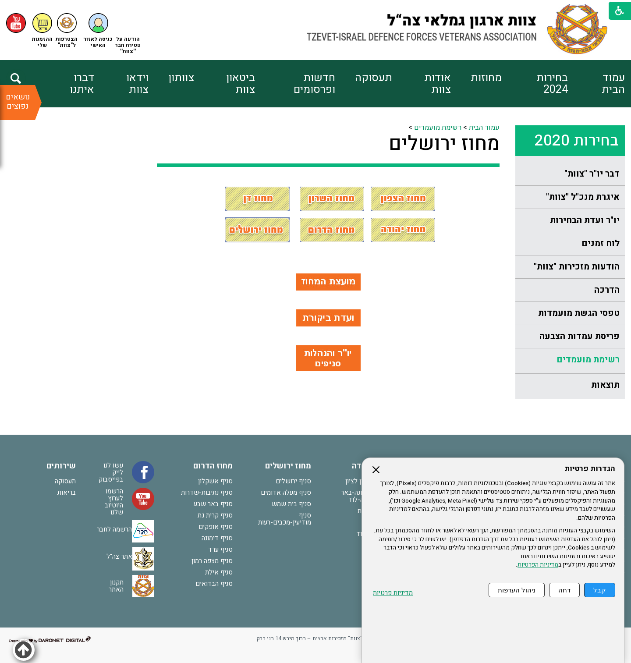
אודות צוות (437, 84)
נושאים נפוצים (18, 101)
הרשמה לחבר (114, 529)
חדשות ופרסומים (314, 84)
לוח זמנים (600, 243)
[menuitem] (596, 83)
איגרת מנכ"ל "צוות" (583, 197)
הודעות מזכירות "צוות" (577, 266)
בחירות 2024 (552, 84)
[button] (98, 31)
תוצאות (605, 385)
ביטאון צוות (240, 84)
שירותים (61, 466)
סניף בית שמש (291, 504)
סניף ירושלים (293, 481)
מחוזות (486, 78)
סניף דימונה (217, 538)
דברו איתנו (82, 84)
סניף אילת (219, 572)
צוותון (181, 78)
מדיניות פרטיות (393, 593)
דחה (564, 590)
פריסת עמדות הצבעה (579, 336)
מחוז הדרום (213, 466)
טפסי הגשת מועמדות (579, 313)
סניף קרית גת (215, 515)
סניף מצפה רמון (212, 561)
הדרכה (607, 290)
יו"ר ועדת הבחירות (585, 220)
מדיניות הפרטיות (538, 564)
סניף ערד (220, 549)
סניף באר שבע (213, 504)
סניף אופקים (216, 527)
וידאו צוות (137, 84)
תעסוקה (373, 78)
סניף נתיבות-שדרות (207, 492)
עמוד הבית (613, 84)
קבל (599, 590)
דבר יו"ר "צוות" (592, 173)
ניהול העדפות (516, 590)
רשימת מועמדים (588, 359)
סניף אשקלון (215, 481)
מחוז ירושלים (444, 143)
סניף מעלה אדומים (286, 492)
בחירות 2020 (576, 140)
